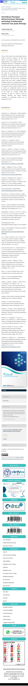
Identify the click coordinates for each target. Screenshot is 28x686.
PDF (5, 390)
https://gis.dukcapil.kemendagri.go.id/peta (12, 190)
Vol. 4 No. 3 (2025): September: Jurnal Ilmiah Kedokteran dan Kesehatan (13, 9)
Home (3, 6)
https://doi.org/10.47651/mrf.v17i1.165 (11, 347)
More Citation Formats (9, 419)
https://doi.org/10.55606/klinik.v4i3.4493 (14, 40)
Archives (8, 6)
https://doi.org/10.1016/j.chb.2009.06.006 (11, 174)
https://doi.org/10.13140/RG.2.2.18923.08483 (12, 163)
